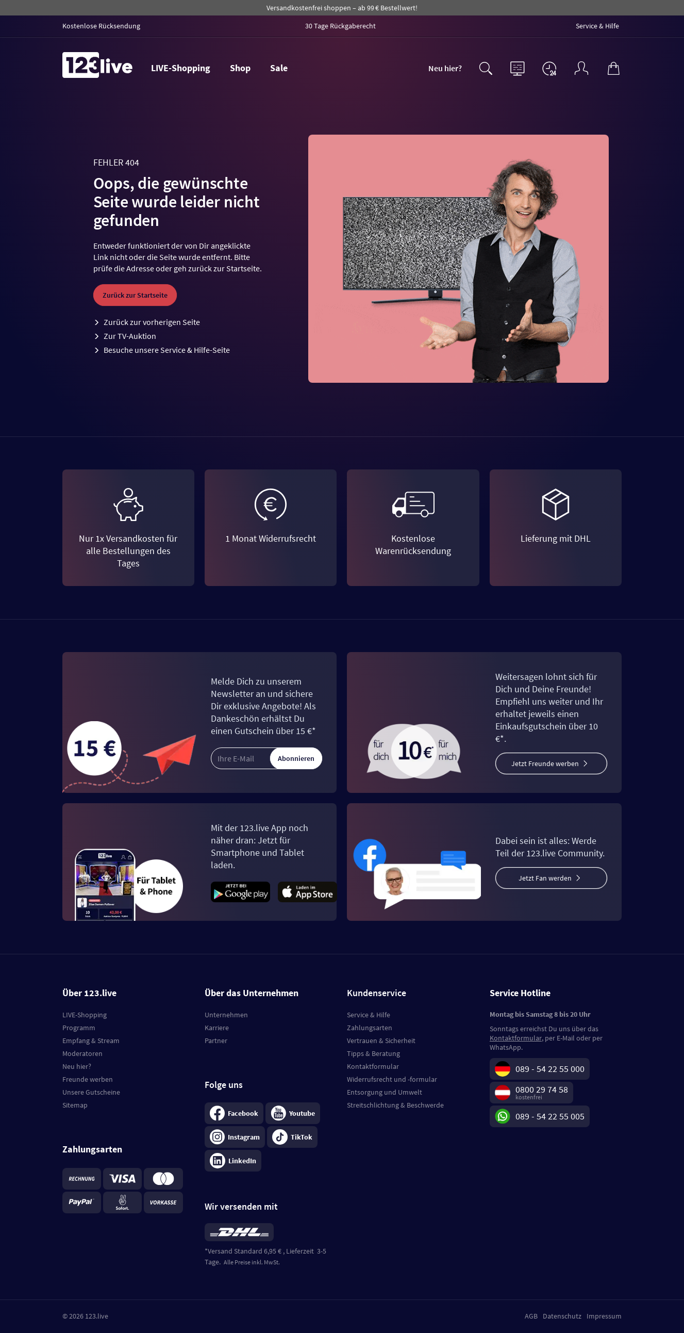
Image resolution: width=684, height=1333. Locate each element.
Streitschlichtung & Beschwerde (395, 1105)
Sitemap (75, 1105)
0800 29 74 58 (541, 1089)
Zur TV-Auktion (130, 336)
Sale (279, 68)
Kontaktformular (373, 1066)
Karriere (217, 1027)
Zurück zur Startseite (135, 295)
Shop (240, 68)
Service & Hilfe (368, 1014)
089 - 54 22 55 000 (550, 1069)
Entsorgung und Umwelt (384, 1092)
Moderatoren (82, 1053)
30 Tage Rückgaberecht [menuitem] (340, 25)
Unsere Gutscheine (91, 1092)
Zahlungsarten (369, 1027)
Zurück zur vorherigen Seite (152, 322)
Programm (78, 1027)
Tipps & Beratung (373, 1053)
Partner (216, 1040)
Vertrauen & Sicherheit (381, 1040)
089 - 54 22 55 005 (550, 1116)
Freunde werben (87, 1079)
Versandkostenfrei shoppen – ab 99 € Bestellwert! (342, 7)
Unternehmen (226, 1014)
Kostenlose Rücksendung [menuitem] (101, 25)
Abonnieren (296, 758)
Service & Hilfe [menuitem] (597, 25)
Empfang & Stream (91, 1040)
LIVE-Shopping (180, 68)
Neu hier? (445, 68)
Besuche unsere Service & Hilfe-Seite (167, 350)
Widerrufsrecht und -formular (392, 1079)
